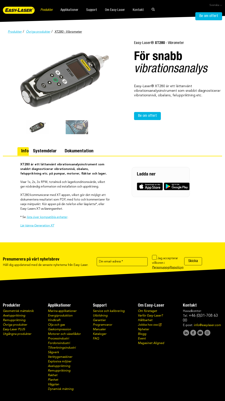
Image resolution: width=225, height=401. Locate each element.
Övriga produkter (38, 31)
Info (25, 151)
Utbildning (100, 315)
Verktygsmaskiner (60, 357)
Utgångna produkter (17, 334)
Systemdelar (45, 151)
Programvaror (102, 324)
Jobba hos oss (148, 324)
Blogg (142, 334)
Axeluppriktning (14, 315)
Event (142, 338)
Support (91, 10)
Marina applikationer (62, 311)
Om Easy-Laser (115, 10)
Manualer (99, 329)
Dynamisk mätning (61, 389)
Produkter (46, 10)
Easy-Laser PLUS (14, 329)
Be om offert (208, 16)
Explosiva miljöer (59, 361)
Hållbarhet (145, 320)
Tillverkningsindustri (62, 347)
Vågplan (53, 384)
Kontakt (138, 10)
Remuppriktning (14, 320)
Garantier (99, 320)
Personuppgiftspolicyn (167, 267)
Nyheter (143, 329)
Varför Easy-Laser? (150, 315)
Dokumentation (79, 151)
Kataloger (99, 334)
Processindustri (58, 338)
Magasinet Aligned (151, 343)
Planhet (53, 380)
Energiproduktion (60, 315)
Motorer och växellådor (64, 334)
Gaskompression (59, 329)
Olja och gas (56, 324)
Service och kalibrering (109, 311)
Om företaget (147, 311)
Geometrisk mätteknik (18, 311)
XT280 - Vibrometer (68, 31)
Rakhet (52, 375)
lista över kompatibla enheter (47, 217)
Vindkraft (54, 320)
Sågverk (53, 352)
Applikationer (69, 10)
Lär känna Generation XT (37, 225)
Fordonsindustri (59, 343)
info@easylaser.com (207, 325)
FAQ (96, 338)
